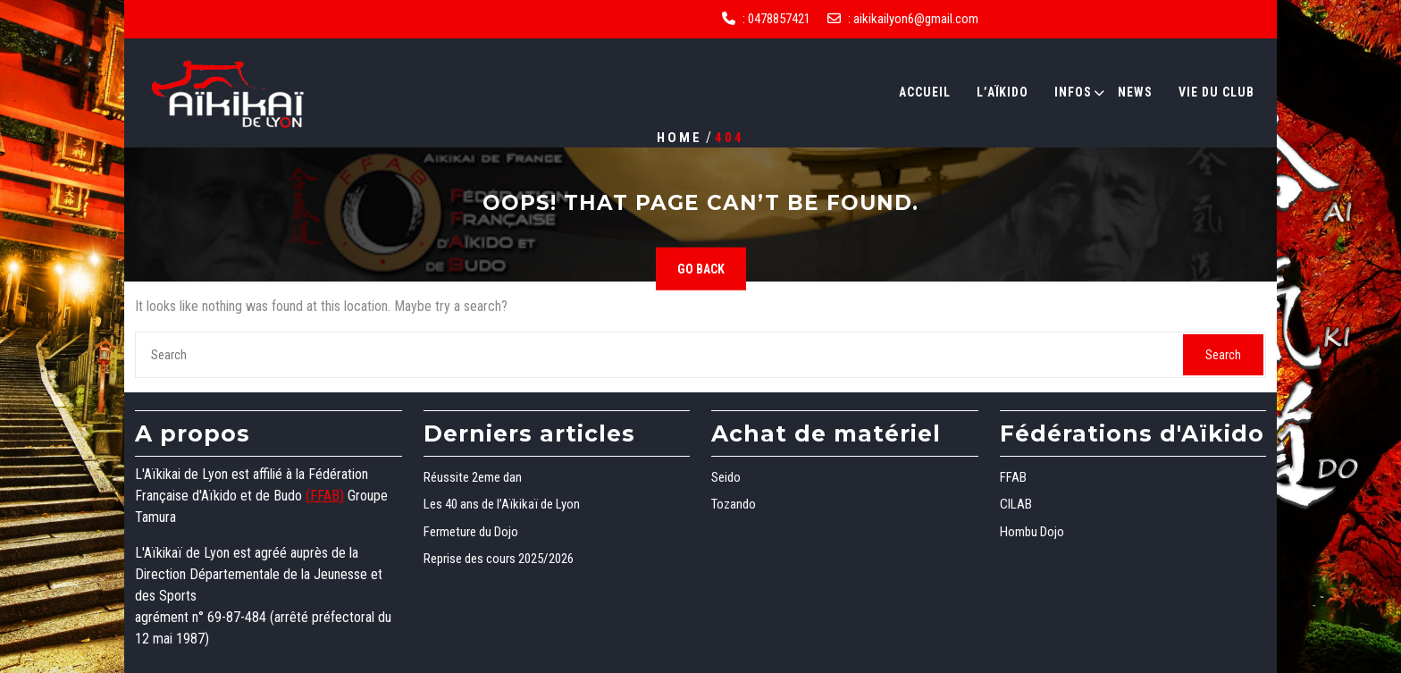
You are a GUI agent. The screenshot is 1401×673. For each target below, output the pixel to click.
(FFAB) (325, 495)
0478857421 (779, 19)
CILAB (1016, 504)
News (1135, 92)
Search (1223, 355)
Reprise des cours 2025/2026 (499, 559)
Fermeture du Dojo (471, 532)
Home (679, 137)
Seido (726, 477)
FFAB (1013, 477)
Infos (1073, 92)
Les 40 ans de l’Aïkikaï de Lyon (502, 504)
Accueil (925, 92)
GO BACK (701, 269)
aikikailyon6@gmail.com (915, 19)
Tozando (733, 504)
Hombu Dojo (1032, 532)
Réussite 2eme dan (473, 477)
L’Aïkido (1002, 92)
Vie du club (1216, 92)
